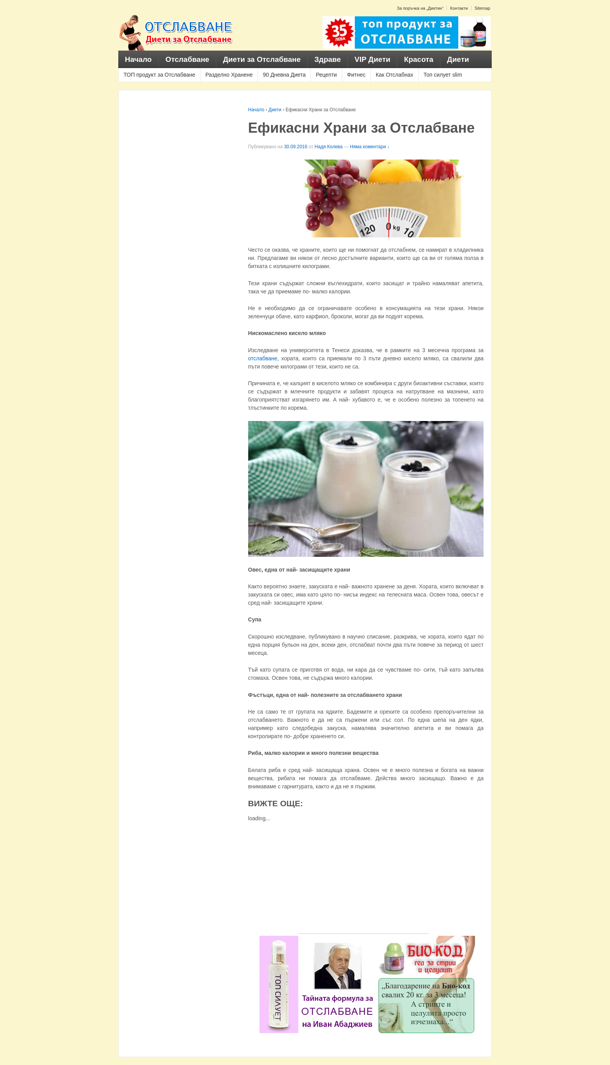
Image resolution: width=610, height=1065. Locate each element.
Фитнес (356, 75)
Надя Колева (329, 146)
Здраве (327, 59)
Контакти (459, 8)
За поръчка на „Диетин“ (420, 8)
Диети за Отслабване (262, 59)
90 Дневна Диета (284, 75)
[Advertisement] (363, 879)
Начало (138, 59)
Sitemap (482, 8)
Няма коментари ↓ (369, 146)
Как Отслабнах (395, 75)
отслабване (262, 358)
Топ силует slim (442, 75)
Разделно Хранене (229, 75)
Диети (458, 59)
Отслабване (187, 59)
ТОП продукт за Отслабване (159, 75)
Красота (418, 59)
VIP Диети (372, 59)
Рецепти (326, 75)
